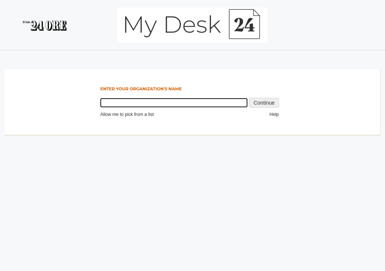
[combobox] (174, 102)
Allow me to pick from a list (127, 114)
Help (274, 114)
